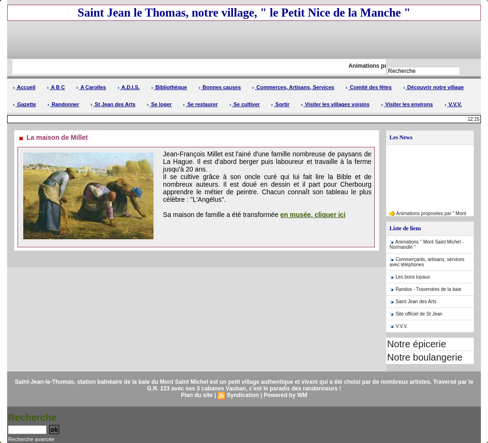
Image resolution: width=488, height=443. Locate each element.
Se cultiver (244, 104)
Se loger (159, 104)
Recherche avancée (31, 439)
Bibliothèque (169, 87)
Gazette (24, 104)
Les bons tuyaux (413, 277)
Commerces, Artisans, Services (293, 87)
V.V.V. (453, 104)
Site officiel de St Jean (419, 313)
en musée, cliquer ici (313, 214)
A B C (56, 87)
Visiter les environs (407, 104)
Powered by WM (285, 395)
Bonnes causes (220, 87)
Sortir (280, 104)
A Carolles (91, 87)
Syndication (242, 395)
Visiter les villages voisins (335, 104)
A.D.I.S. (128, 87)
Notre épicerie (416, 344)
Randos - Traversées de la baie (428, 289)
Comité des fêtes (368, 87)
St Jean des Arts (113, 104)
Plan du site (197, 395)
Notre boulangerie (424, 357)
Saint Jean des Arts (416, 301)
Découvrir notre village (433, 87)
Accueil (24, 87)
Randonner (63, 104)
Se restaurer (200, 104)
